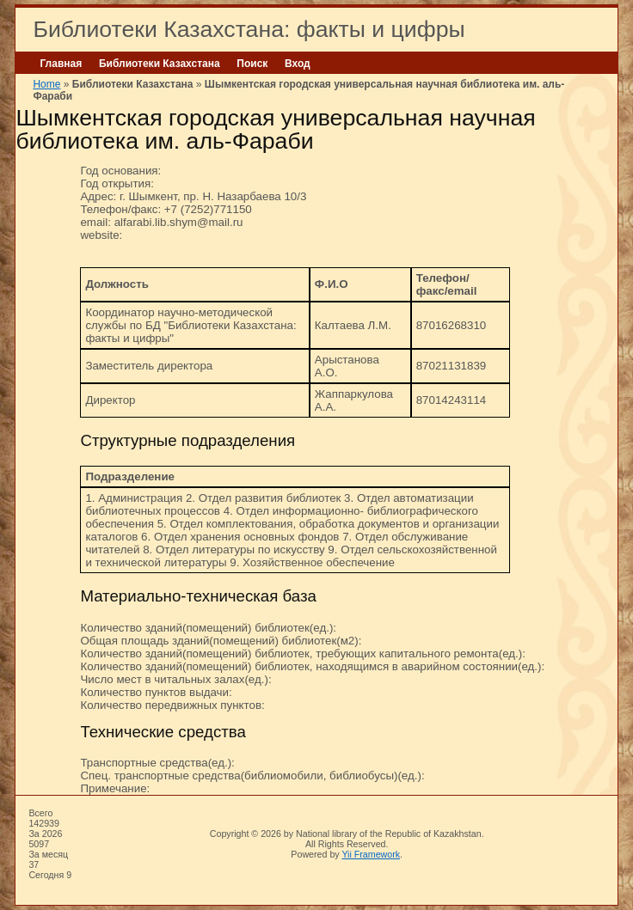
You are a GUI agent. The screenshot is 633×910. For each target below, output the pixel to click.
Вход (297, 64)
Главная (61, 64)
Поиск (252, 64)
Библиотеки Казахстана (159, 64)
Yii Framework (370, 854)
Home (46, 84)
